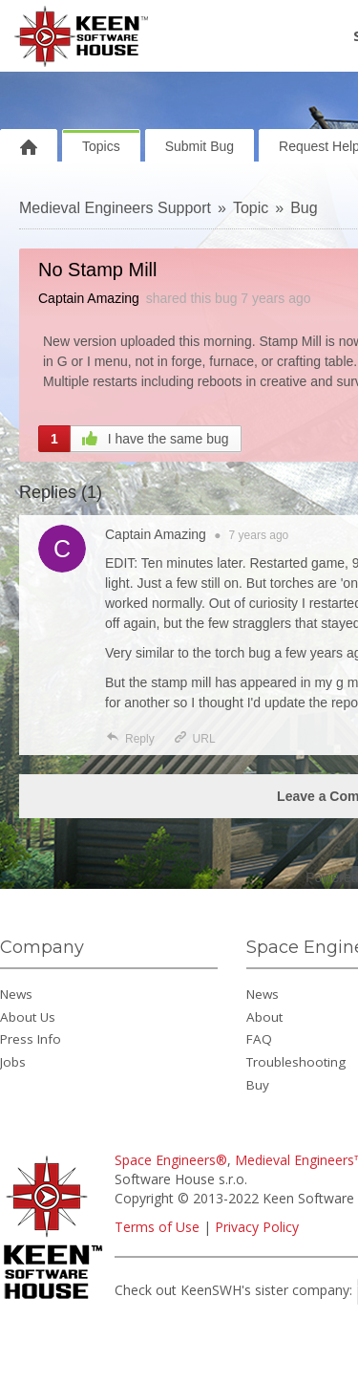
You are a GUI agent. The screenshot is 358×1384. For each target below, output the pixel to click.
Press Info (30, 1039)
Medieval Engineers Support (115, 208)
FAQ (259, 1039)
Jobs (13, 1061)
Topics (101, 146)
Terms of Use (157, 1227)
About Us (27, 1017)
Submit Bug (199, 146)
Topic (250, 208)
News (16, 994)
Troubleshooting (296, 1061)
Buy (257, 1084)
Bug (303, 208)
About (264, 1017)
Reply (130, 739)
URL (194, 739)
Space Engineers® (171, 1160)
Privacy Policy (257, 1227)
